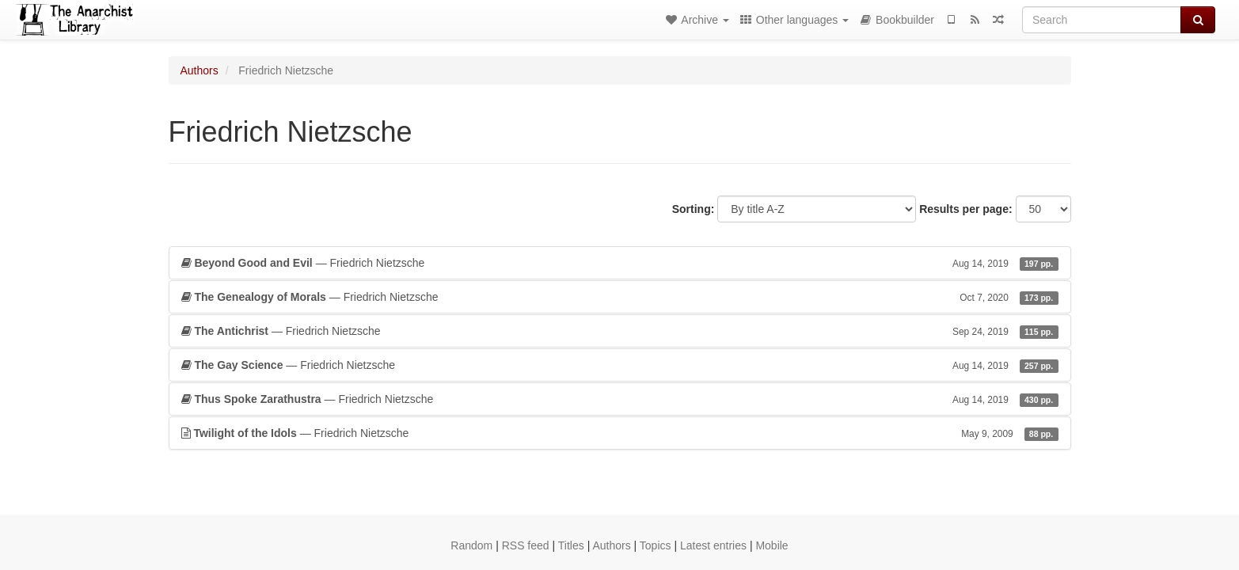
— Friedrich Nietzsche (619, 263)
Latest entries (713, 545)
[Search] (1101, 19)
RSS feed (525, 545)
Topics (655, 545)
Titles (571, 545)
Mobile (771, 545)
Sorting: (693, 209)
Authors (200, 70)
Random (471, 545)
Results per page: (965, 209)
